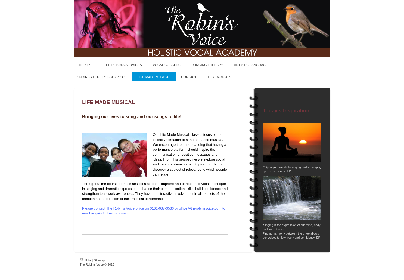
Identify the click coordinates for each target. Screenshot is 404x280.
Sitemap (99, 260)
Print (86, 260)
